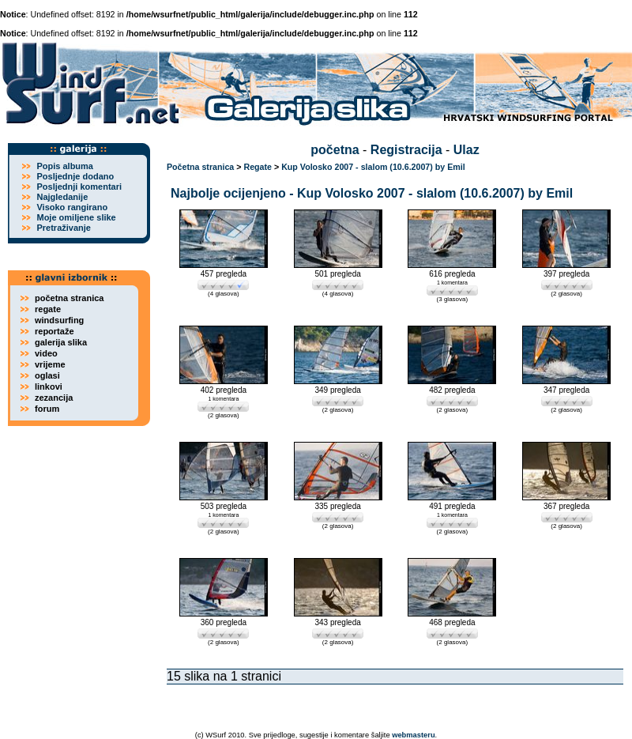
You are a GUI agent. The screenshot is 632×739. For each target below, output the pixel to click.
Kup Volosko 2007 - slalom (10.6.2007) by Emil (373, 167)
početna (334, 149)
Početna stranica (200, 167)
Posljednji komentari (79, 186)
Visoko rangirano (71, 207)
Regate (257, 167)
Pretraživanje (63, 227)
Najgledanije (62, 197)
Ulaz (466, 149)
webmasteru (413, 735)
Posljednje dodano (75, 176)
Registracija (406, 149)
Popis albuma (64, 166)
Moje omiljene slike (75, 217)
